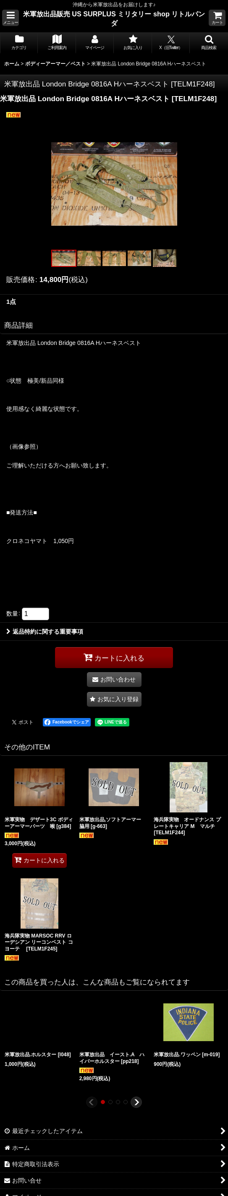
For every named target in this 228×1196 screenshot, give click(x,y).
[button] (10, 18)
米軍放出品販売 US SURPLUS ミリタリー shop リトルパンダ (114, 18)
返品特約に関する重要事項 (44, 631)
